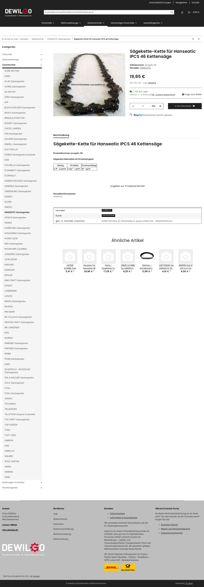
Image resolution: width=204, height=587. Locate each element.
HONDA (8, 223)
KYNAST (8, 286)
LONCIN (8, 296)
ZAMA (7, 477)
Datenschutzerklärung (63, 529)
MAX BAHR (10, 312)
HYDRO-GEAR (11, 238)
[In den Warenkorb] (55, 47)
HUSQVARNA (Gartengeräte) (18, 233)
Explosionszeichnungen (172, 533)
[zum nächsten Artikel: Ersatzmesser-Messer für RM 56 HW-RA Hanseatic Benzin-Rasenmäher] (199, 39)
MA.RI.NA (9, 306)
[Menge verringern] (133, 106)
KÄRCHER (9, 265)
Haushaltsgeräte (10, 488)
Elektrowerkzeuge (10, 59)
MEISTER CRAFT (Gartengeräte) (19, 322)
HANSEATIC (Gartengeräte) (17, 212)
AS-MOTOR (10, 92)
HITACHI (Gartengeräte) (15, 217)
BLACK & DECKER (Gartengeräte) (20, 107)
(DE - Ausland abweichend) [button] (163, 94)
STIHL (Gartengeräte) (14, 393)
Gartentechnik (108, 215)
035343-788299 (9, 525)
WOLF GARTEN (12, 461)
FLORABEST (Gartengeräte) (17, 170)
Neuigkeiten (181, 2)
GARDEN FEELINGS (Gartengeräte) (21, 181)
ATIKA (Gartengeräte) (14, 97)
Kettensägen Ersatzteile (13, 482)
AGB (55, 514)
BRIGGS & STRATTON (15, 118)
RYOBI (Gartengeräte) (14, 359)
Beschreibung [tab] (61, 135)
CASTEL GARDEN (13, 128)
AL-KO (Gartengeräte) (14, 81)
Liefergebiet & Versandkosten (123, 518)
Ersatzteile (7, 54)
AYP (6, 102)
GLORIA (8, 202)
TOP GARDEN (11, 425)
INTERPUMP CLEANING (16, 249)
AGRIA (7, 76)
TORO (7, 430)
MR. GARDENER (12, 327)
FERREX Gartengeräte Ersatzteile (20, 155)
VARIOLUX (9, 451)
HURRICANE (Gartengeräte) (17, 228)
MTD (7, 333)
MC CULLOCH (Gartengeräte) (18, 317)
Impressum (58, 524)
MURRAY (9, 338)
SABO (7, 364)
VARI (7, 446)
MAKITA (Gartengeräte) (15, 301)
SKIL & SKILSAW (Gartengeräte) (19, 378)
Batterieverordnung (62, 534)
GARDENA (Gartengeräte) (16, 186)
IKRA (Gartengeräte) (14, 244)
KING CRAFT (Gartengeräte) (17, 280)
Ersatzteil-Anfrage (169, 525)
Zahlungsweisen (117, 513)
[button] (182, 12)
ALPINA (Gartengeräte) (15, 86)
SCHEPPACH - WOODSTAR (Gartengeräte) (17, 371)
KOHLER (8, 275)
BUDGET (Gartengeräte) (16, 123)
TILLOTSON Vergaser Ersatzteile (20, 414)
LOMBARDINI (11, 291)
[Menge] (143, 106)
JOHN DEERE (11, 259)
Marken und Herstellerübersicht (175, 529)
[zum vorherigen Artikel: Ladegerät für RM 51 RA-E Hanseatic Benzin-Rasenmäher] (193, 39)
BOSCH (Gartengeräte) (15, 113)
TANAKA (8, 398)
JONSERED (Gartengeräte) (17, 254)
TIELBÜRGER (11, 409)
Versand (152, 82)
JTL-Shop (189, 583)
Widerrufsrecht (60, 519)
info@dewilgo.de (10, 530)
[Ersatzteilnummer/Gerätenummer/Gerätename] (107, 12)
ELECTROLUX (11, 149)
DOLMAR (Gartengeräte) (16, 139)
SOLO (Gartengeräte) (14, 383)
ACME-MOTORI (12, 71)
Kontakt (195, 2)
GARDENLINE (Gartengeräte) (18, 191)
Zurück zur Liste (11, 39)
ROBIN (8, 354)
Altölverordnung (60, 539)
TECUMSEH (10, 404)
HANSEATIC (106, 210)
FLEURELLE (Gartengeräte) (17, 165)
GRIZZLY (8, 207)
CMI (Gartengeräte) (13, 134)
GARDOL (9, 196)
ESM (7, 160)
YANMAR (9, 472)
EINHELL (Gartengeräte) (16, 144)
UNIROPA (9, 440)
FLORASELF (10, 176)
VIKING (8, 467)
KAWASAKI (9, 270)
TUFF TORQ (10, 435)
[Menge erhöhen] (160, 106)
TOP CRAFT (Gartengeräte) (17, 419)
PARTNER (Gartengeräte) (16, 348)
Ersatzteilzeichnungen (160, 2)
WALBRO (9, 456)
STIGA (7, 388)
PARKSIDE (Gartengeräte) (16, 343)
